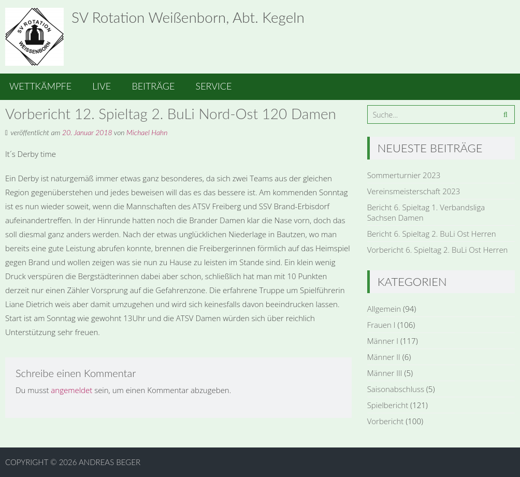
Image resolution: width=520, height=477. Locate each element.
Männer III (384, 373)
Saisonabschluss (395, 389)
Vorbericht (385, 421)
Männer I (382, 341)
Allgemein (384, 308)
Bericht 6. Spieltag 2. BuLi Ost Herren (431, 233)
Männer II (383, 357)
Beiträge (153, 86)
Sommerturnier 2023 (404, 175)
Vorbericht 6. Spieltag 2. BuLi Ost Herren (437, 249)
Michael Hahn (146, 132)
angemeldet (71, 390)
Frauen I (381, 325)
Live (101, 86)
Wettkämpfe (40, 86)
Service (214, 86)
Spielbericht (388, 405)
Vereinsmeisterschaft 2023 (413, 191)
